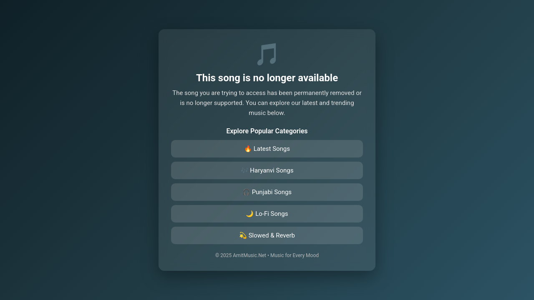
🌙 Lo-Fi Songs (267, 214)
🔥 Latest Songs (267, 148)
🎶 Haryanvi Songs (267, 170)
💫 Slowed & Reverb (267, 235)
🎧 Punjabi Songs (267, 192)
